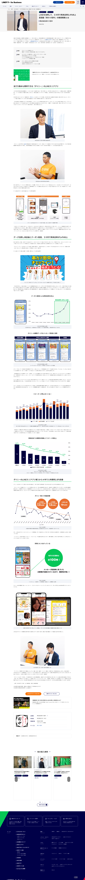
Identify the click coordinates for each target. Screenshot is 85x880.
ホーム (9, 9)
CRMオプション (19, 819)
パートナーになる (62, 839)
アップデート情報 (66, 833)
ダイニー (32, 97)
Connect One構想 (20, 849)
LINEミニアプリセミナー (67, 817)
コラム (27, 6)
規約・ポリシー (9, 866)
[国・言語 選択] (83, 6)
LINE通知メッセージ (20, 822)
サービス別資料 (54, 828)
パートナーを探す (54, 839)
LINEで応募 (19, 840)
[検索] (80, 6)
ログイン (78, 3)
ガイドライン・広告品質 (62, 824)
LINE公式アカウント (34, 41)
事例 (10, 6)
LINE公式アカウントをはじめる (33, 693)
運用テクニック (54, 822)
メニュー (83, 2)
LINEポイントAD (20, 846)
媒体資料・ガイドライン (63, 828)
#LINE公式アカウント (33, 736)
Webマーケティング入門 (69, 822)
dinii (25, 144)
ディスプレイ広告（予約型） (21, 835)
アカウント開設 (69, 2)
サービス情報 (61, 822)
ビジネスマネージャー (21, 812)
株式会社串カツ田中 (41, 715)
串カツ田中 (39, 725)
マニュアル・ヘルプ (55, 844)
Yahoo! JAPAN (15, 866)
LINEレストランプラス (20, 818)
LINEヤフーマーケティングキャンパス (66, 844)
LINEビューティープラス (21, 816)
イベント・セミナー (18, 6)
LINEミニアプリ (48, 39)
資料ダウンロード (35, 6)
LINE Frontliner (70, 839)
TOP (76, 857)
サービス (4, 6)
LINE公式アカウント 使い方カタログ (67, 811)
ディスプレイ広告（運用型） (21, 833)
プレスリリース (54, 833)
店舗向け (58, 811)
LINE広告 (18, 838)
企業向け (53, 811)
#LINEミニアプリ (24, 736)
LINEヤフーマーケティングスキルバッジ (58, 846)
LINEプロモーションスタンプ (22, 827)
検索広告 (18, 832)
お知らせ (43, 6)
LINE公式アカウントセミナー (56, 817)
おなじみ (53, 850)
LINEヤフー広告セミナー (56, 818)
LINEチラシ (19, 843)
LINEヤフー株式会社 (22, 866)
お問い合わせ (58, 2)
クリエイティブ (54, 824)
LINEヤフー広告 (19, 830)
